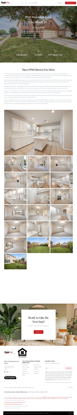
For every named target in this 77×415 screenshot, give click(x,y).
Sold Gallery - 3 (37, 373)
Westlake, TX (45, 398)
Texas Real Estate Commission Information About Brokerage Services (14, 402)
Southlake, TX (45, 397)
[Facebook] (4, 372)
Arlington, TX (66, 398)
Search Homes (25, 364)
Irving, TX (49, 398)
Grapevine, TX (54, 397)
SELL (22, 3)
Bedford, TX (68, 397)
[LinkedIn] (7, 372)
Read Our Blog (36, 364)
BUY (26, 3)
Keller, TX (58, 397)
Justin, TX (57, 398)
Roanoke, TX (20, 398)
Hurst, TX (6, 398)
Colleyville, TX (49, 397)
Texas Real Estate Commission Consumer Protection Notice (13, 404)
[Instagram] (9, 372)
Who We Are (24, 369)
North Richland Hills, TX (39, 398)
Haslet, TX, (33, 398)
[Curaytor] (10, 379)
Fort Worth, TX (29, 398)
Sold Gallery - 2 (37, 371)
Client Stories (24, 371)
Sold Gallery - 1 (37, 369)
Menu (60, 3)
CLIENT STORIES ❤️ (33, 3)
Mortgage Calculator (37, 367)
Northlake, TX (53, 398)
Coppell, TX (24, 398)
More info (50, 413)
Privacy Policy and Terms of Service (63, 379)
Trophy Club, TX (63, 397)
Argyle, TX (10, 398)
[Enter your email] (56, 368)
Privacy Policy (70, 387)
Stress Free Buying (25, 367)
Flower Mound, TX (15, 398)
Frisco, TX (60, 398)
